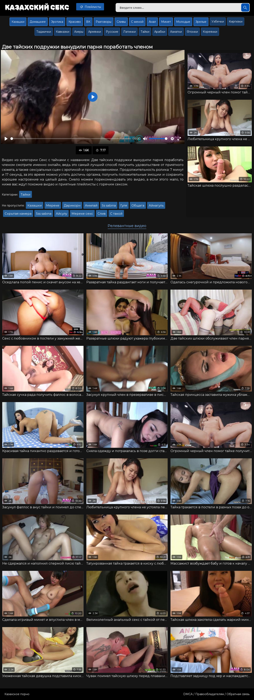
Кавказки (62, 32)
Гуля (123, 205)
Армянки (94, 32)
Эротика (57, 22)
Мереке (52, 205)
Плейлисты (90, 6)
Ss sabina (109, 205)
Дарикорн (72, 205)
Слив (102, 213)
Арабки (159, 32)
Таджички (43, 32)
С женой (137, 22)
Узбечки (218, 21)
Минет (166, 22)
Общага (137, 205)
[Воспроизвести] (6, 138)
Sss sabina (43, 213)
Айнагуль (156, 205)
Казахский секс (37, 7)
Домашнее (38, 22)
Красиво (74, 22)
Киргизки (235, 21)
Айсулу (61, 213)
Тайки (145, 32)
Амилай (91, 205)
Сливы (121, 22)
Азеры (78, 32)
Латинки (129, 32)
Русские (112, 32)
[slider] (70, 139)
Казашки (18, 22)
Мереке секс (82, 213)
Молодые (183, 22)
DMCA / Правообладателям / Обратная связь (216, 694)
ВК (88, 22)
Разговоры (103, 22)
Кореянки (210, 32)
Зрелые (200, 22)
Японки (192, 32)
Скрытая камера (18, 213)
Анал (152, 22)
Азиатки (176, 32)
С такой (116, 213)
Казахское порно (16, 694)
